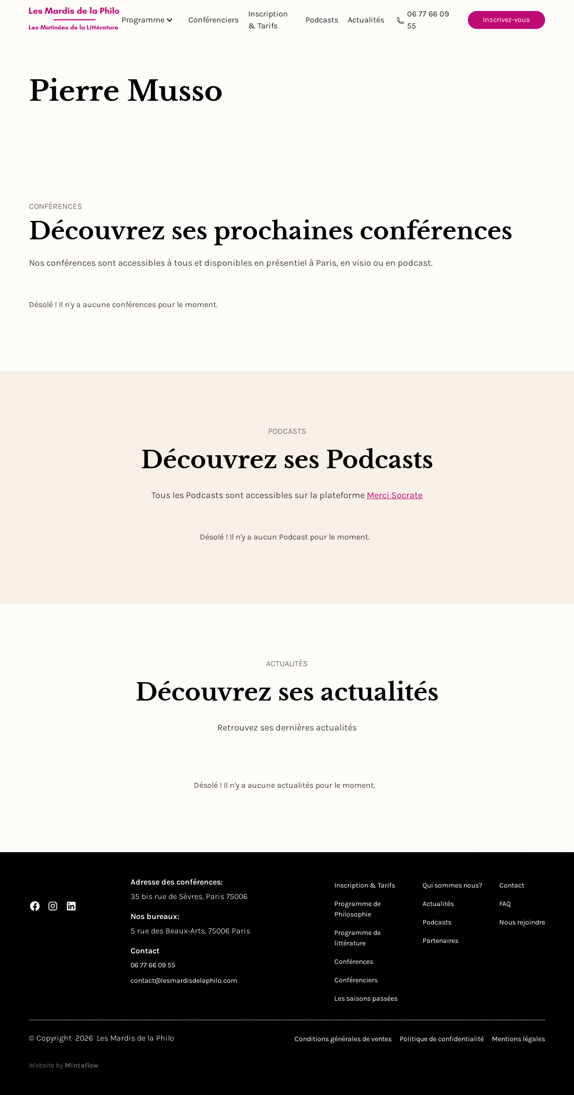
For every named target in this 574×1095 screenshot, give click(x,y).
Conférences (353, 961)
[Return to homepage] (74, 20)
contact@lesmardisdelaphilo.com (184, 980)
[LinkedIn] (71, 906)
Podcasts (321, 19)
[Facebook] (35, 906)
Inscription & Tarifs (268, 19)
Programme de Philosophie (357, 909)
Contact (511, 885)
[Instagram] (53, 906)
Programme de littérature (357, 937)
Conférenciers (213, 19)
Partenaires (440, 940)
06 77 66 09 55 (428, 19)
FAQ (505, 904)
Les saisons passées (366, 998)
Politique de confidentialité (442, 1039)
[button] (151, 20)
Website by (64, 1065)
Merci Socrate (395, 495)
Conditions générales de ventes (343, 1039)
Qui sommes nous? (452, 885)
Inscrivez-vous (506, 19)
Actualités (366, 19)
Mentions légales (518, 1039)
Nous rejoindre (522, 922)
